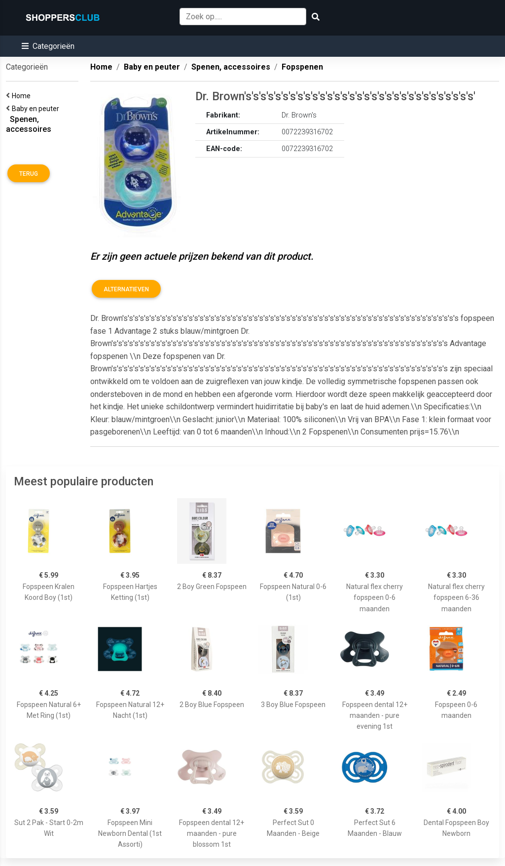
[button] (48, 46)
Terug (28, 173)
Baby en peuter (37, 109)
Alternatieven (126, 289)
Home (23, 96)
